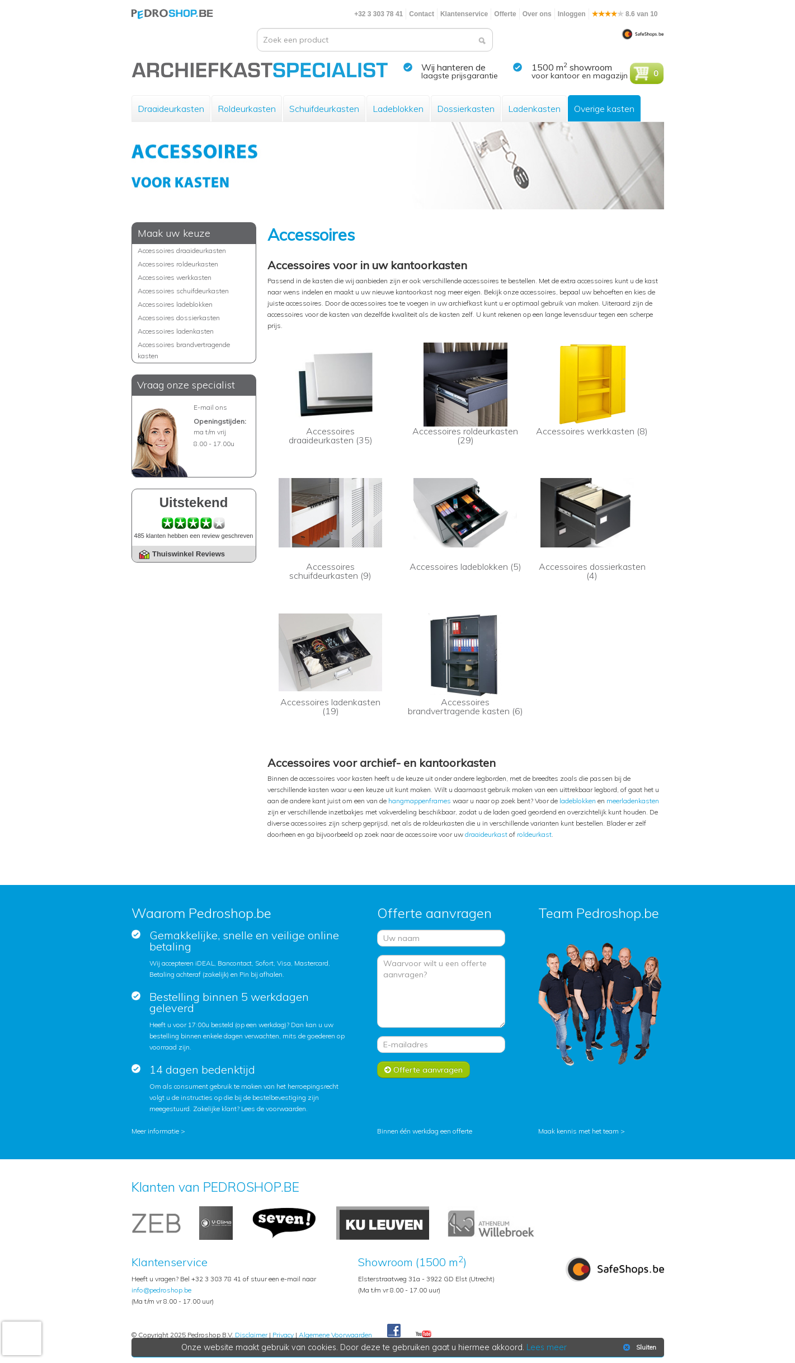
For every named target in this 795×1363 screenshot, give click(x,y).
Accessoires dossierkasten (179, 317)
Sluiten (638, 1347)
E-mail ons (210, 407)
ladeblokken (577, 801)
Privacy (283, 1335)
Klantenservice (464, 14)
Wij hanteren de (453, 67)
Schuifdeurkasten (324, 108)
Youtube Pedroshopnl (423, 1334)
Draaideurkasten (171, 108)
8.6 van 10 (625, 14)
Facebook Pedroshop (394, 1331)
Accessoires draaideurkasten (182, 250)
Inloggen (572, 14)
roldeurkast (534, 834)
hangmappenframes (419, 801)
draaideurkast (486, 834)
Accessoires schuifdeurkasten (183, 291)
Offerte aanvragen (423, 1070)
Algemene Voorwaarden (335, 1335)
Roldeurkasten (247, 108)
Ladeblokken (398, 108)
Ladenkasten (534, 108)
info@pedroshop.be (161, 1290)
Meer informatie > (158, 1131)
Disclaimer (251, 1335)
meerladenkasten (632, 801)
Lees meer (546, 1347)
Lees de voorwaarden (273, 1108)
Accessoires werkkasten (174, 277)
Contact (421, 14)
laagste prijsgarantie (459, 76)
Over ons (537, 14)
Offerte (505, 14)
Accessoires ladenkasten (176, 331)
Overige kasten (604, 108)
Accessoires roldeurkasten (178, 264)
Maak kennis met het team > (581, 1131)
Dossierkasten (466, 108)
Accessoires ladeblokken (175, 304)
